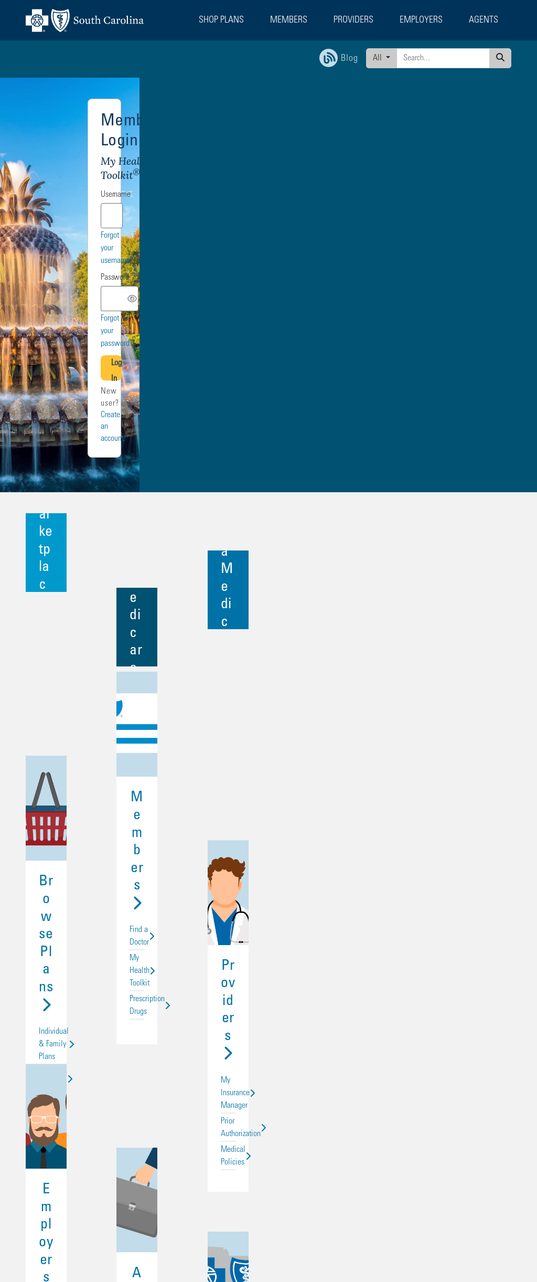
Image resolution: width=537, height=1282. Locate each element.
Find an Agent (210, 1084)
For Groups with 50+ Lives (268, 933)
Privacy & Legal (128, 1114)
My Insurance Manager (432, 666)
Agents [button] (483, 20)
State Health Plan (47, 1124)
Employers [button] (421, 20)
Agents (269, 892)
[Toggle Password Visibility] (487, 238)
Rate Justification (131, 1145)
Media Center (432, 949)
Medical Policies (432, 697)
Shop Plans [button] (221, 20)
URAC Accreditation (134, 1155)
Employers (105, 892)
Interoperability (128, 1124)
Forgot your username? (465, 201)
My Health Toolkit (268, 681)
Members (268, 640)
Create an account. (399, 307)
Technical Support (215, 1095)
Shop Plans (39, 1074)
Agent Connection (268, 949)
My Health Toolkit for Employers (105, 933)
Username (346, 160)
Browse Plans (104, 640)
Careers (432, 918)
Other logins (476, 129)
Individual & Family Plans (105, 666)
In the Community (432, 933)
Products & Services (105, 949)
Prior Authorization (432, 681)
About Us (432, 892)
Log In (415, 283)
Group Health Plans (105, 697)
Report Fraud (208, 1124)
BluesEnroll (105, 918)
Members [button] (288, 20)
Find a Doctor (268, 666)
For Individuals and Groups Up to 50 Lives (268, 918)
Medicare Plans (105, 681)
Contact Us (206, 1074)
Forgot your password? (465, 259)
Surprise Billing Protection (226, 1134)
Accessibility (210, 1114)
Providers (432, 640)
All (378, 58)
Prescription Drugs (268, 697)
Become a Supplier (216, 1104)
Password (345, 218)
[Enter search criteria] (443, 58)
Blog (114, 1104)
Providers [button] (353, 20)
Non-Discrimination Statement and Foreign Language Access (101, 1225)
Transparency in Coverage (140, 1134)
